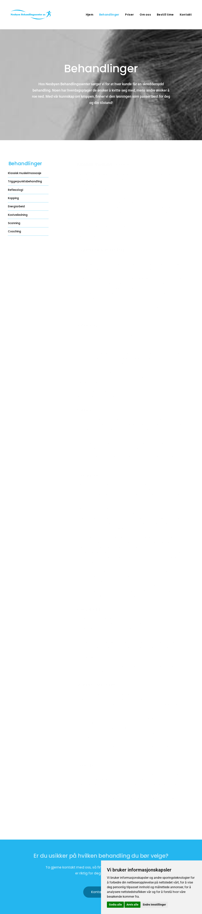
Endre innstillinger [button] (154, 904)
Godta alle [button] (115, 904)
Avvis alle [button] (132, 904)
